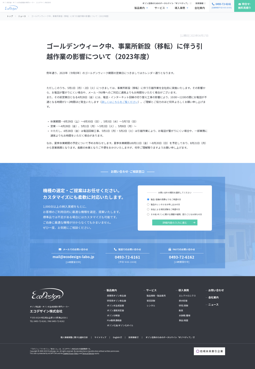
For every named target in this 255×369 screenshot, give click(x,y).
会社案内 (200, 8)
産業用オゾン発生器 (116, 295)
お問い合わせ (216, 290)
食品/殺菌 (183, 320)
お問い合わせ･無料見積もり (225, 364)
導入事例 (180, 8)
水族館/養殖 (184, 315)
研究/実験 (183, 305)
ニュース (213, 304)
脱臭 (181, 310)
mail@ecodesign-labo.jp (73, 256)
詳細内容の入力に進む (175, 222)
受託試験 (151, 300)
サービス (159, 8)
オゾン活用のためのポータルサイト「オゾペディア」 (165, 3)
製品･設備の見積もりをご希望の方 (164, 199)
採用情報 (199, 3)
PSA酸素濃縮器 (114, 320)
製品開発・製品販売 (156, 295)
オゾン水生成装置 (115, 305)
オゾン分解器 (113, 315)
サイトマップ (100, 337)
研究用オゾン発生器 (116, 300)
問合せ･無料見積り (244, 6)
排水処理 (183, 300)
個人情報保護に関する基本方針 (74, 337)
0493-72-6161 (127, 257)
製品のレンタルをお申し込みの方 (163, 204)
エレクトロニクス (187, 295)
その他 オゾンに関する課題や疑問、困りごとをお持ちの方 (174, 214)
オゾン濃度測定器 (115, 310)
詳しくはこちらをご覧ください (119, 102)
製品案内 (139, 8)
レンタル (151, 305)
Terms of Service (88, 353)
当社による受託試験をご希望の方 (163, 209)
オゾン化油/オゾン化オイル (120, 325)
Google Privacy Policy (71, 353)
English (116, 337)
